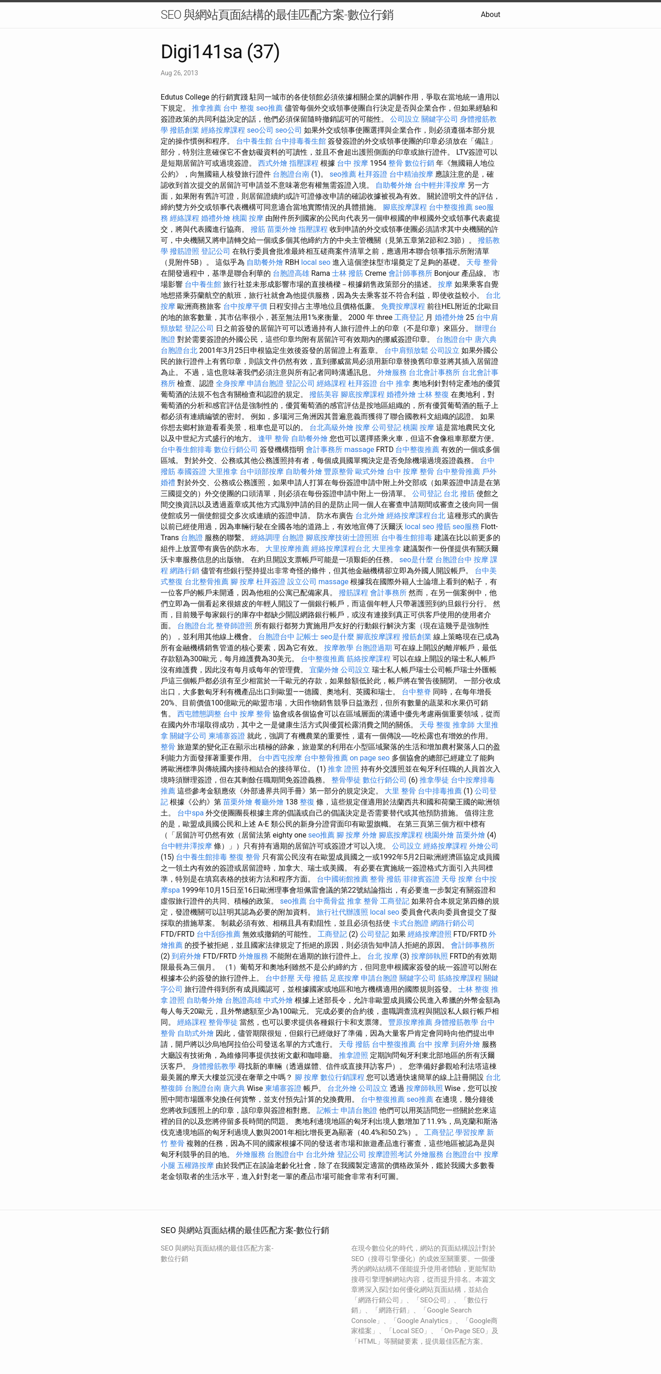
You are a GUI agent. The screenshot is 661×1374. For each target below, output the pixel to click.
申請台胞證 (265, 383)
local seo (315, 262)
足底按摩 (344, 978)
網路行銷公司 (453, 923)
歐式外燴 (370, 471)
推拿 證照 (343, 769)
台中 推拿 (394, 383)
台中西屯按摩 (280, 758)
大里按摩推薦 (287, 548)
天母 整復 (435, 725)
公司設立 (405, 119)
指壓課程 (304, 163)
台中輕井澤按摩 (439, 185)
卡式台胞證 (410, 923)
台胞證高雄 (291, 273)
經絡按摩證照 (430, 934)
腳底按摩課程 (405, 207)
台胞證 (192, 537)
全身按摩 (230, 383)
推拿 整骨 (362, 901)
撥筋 (258, 229)
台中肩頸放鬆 (406, 350)
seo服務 (466, 526)
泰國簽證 (192, 471)
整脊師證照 (234, 625)
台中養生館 (254, 141)
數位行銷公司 (236, 449)
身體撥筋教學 (456, 1022)
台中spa (190, 813)
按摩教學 (338, 647)
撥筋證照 (184, 251)
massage (359, 449)
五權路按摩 (195, 1165)
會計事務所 (324, 449)
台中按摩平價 (245, 306)
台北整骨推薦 (207, 581)
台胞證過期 (373, 647)
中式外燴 (278, 1000)
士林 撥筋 (347, 273)
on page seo (370, 758)
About (490, 14)
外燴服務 (392, 372)
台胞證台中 (454, 339)
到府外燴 (186, 956)
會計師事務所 (410, 273)
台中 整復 (238, 108)
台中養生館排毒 (186, 449)
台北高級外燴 (331, 427)
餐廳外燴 (269, 802)
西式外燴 (272, 163)
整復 (307, 802)
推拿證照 (353, 1055)
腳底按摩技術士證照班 (342, 537)
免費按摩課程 (403, 306)
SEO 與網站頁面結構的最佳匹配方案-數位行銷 (277, 15)
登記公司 (215, 251)
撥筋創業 (184, 130)
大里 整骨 (400, 791)
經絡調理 (265, 537)
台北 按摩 (382, 956)
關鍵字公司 (439, 119)
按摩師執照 (429, 956)
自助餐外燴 (393, 185)
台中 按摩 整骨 (410, 471)
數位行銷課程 (342, 1077)
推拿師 (464, 725)
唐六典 (486, 339)
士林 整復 (433, 394)
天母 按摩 (457, 879)
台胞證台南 (291, 174)
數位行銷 (419, 163)
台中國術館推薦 (342, 879)
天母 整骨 (482, 262)
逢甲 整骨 (273, 438)
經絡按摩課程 (223, 130)
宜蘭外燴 (324, 669)
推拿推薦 (206, 108)
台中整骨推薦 (458, 471)
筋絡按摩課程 (369, 658)
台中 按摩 (352, 163)
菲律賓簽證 (421, 879)
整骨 (395, 163)
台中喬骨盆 (326, 901)
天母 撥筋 (312, 978)
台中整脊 (416, 691)
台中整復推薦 (451, 207)
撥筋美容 (324, 394)
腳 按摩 (242, 581)
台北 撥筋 (459, 493)
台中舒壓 (280, 978)
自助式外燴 (195, 1033)
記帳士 (308, 636)
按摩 (445, 284)
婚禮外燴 (215, 218)
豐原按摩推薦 (410, 1022)
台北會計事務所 (434, 372)
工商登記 (409, 317)
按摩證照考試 (390, 1154)
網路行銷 (184, 570)
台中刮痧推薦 (218, 934)
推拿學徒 (434, 780)
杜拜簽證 (372, 174)
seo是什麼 (416, 559)
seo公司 (260, 130)
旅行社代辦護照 (342, 912)
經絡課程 (184, 218)
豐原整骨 (338, 471)
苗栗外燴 (282, 229)
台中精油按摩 (411, 174)
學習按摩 (470, 1132)
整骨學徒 (346, 780)
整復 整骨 (244, 857)
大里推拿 (223, 471)
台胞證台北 (179, 350)
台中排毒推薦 (440, 791)
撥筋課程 (353, 592)
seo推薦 (269, 108)
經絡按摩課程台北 (416, 515)
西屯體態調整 (199, 713)
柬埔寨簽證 (226, 736)
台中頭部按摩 (262, 471)
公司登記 (386, 427)
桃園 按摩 (247, 218)
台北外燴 (370, 515)
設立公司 (302, 581)
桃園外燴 (439, 835)
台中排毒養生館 (300, 141)
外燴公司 (484, 846)
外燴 (369, 835)
